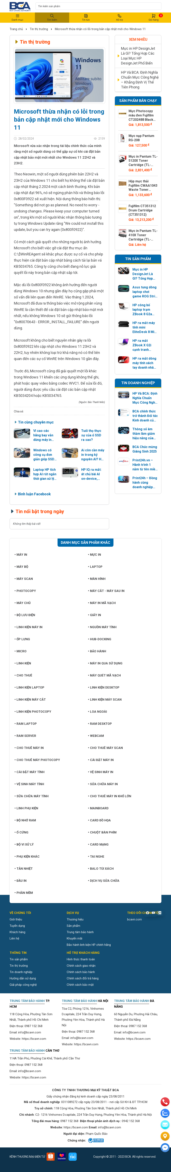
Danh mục (17, 17)
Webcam (96, 736)
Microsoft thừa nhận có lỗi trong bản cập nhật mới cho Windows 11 (100, 29)
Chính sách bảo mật (80, 985)
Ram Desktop (100, 724)
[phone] (165, 1101)
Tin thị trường (39, 29)
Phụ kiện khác (27, 856)
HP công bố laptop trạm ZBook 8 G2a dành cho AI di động (143, 309)
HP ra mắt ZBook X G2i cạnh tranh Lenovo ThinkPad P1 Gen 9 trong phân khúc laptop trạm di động (143, 345)
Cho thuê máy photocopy (37, 760)
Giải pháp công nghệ (23, 985)
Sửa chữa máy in (103, 784)
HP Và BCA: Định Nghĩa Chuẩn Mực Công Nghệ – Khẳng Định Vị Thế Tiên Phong (140, 79)
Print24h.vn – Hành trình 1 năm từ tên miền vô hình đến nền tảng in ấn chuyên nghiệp (144, 465)
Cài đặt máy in (101, 760)
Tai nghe (96, 856)
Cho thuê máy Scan (105, 748)
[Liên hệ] (165, 1136)
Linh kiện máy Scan (105, 699)
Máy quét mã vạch (104, 675)
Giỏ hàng (153, 17)
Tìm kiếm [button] (52, 17)
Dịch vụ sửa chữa (103, 881)
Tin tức (86, 17)
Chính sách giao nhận (81, 966)
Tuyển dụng (17, 926)
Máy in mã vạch (102, 603)
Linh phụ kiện (26, 808)
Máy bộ (21, 567)
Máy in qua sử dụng (105, 663)
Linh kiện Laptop (29, 687)
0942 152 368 (131, 1121)
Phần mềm (23, 893)
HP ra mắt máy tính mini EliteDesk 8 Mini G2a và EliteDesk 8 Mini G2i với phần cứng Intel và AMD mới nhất (144, 327)
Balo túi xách (101, 869)
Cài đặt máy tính (29, 772)
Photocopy (25, 591)
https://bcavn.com (34, 1039)
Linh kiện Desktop (103, 687)
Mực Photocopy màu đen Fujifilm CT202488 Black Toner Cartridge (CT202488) (141, 119)
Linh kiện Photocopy (32, 712)
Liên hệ (14, 938)
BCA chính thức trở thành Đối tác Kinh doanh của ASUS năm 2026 (145, 416)
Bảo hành (97, 651)
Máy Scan (23, 579)
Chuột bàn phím (102, 832)
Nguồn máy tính (102, 627)
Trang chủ (17, 29)
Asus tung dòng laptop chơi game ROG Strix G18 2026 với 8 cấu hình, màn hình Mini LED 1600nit (144, 292)
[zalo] (165, 1113)
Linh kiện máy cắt (30, 699)
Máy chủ (22, 603)
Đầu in (20, 881)
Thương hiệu (75, 919)
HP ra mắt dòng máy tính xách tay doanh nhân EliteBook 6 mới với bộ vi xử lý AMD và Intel (144, 363)
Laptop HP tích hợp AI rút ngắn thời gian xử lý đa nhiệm (44, 474)
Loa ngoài (97, 712)
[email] (165, 1124)
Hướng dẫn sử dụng (23, 978)
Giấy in (94, 615)
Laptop (95, 567)
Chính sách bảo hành (81, 972)
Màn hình (96, 579)
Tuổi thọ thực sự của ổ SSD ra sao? (91, 435)
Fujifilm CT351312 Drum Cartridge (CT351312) (142, 210)
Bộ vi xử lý (24, 844)
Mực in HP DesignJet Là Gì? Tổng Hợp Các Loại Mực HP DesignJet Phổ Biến (138, 55)
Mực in (94, 555)
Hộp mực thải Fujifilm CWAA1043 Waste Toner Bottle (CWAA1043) (143, 189)
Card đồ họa (99, 820)
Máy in (20, 555)
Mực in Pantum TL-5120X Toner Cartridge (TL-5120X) (143, 163)
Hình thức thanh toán (81, 959)
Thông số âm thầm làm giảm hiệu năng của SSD (143, 433)
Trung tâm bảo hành (80, 932)
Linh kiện (22, 663)
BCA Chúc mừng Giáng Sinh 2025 (144, 449)
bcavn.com (134, 919)
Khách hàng (17, 932)
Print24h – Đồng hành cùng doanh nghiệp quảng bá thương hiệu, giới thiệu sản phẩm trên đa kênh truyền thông (145, 482)
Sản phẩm (73, 926)
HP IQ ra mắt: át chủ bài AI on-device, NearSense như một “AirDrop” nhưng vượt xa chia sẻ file (92, 474)
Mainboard (98, 808)
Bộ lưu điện (24, 615)
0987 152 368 (33, 1026)
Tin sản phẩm (19, 959)
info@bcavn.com (29, 1032)
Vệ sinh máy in (100, 772)
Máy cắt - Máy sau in (106, 591)
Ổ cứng (21, 832)
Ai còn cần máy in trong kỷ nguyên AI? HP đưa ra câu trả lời (92, 455)
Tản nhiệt (23, 869)
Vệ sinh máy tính (29, 784)
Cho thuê (23, 675)
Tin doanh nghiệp (21, 972)
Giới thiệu (16, 919)
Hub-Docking (99, 639)
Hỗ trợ (119, 17)
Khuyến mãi (74, 938)
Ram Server (25, 736)
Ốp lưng (22, 639)
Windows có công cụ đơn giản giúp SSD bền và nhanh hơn (43, 455)
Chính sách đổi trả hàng (83, 978)
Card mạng (98, 844)
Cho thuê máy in (29, 748)
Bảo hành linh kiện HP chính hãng (89, 945)
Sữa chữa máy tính (31, 796)
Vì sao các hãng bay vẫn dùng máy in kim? (43, 435)
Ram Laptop (25, 724)
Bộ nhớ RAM (25, 820)
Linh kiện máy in (28, 627)
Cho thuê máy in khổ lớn (109, 796)
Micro (20, 651)
